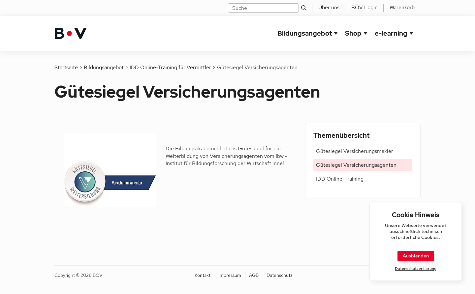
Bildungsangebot (304, 33)
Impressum (229, 275)
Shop (353, 33)
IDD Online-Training (340, 178)
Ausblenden (416, 256)
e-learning (391, 33)
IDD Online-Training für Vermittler (170, 67)
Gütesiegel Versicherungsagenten (356, 165)
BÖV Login (364, 7)
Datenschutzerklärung (415, 269)
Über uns (328, 7)
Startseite (66, 67)
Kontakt (202, 275)
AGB (254, 275)
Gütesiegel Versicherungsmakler (354, 151)
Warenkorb (402, 7)
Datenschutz (279, 275)
